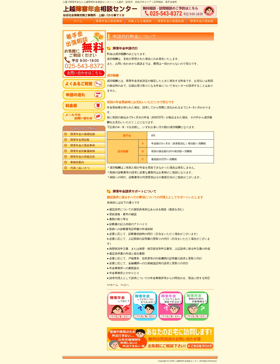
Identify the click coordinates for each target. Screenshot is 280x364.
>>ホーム (112, 284)
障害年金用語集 (79, 139)
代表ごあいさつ (79, 167)
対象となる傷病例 (140, 21)
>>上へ (125, 284)
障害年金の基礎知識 (171, 21)
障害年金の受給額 (202, 21)
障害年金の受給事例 (109, 21)
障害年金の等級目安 (82, 156)
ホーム (78, 21)
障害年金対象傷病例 (82, 151)
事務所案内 (77, 162)
